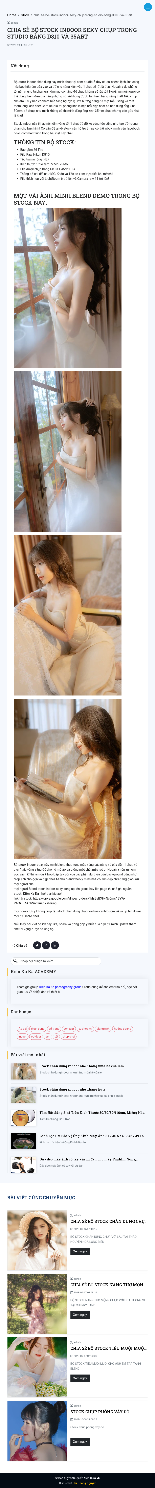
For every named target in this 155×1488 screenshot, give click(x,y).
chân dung (37, 1028)
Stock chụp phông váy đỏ (81, 1411)
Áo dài (23, 1028)
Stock (25, 15)
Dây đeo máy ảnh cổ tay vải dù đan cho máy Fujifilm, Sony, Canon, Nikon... (88, 1159)
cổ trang (54, 1028)
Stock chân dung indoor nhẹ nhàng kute (73, 1089)
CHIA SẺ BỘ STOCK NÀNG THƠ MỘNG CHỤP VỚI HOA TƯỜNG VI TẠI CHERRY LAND (96, 1284)
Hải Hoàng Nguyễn (84, 1483)
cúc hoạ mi (85, 1028)
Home (11, 15)
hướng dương (122, 1028)
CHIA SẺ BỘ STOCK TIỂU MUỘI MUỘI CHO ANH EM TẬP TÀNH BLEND (99, 1348)
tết (56, 1036)
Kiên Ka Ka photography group (60, 987)
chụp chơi (69, 1036)
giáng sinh (103, 1028)
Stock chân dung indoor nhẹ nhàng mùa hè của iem (82, 1066)
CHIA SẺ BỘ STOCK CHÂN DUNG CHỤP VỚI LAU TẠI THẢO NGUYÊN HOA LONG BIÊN (99, 1221)
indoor (23, 1036)
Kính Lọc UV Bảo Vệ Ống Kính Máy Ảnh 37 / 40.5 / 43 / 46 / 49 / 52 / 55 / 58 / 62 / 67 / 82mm (94, 1136)
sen (48, 1036)
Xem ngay (61, 1251)
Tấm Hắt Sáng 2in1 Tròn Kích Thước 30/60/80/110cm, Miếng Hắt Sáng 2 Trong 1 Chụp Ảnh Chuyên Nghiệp (92, 1112)
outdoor (36, 1036)
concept (69, 1028)
